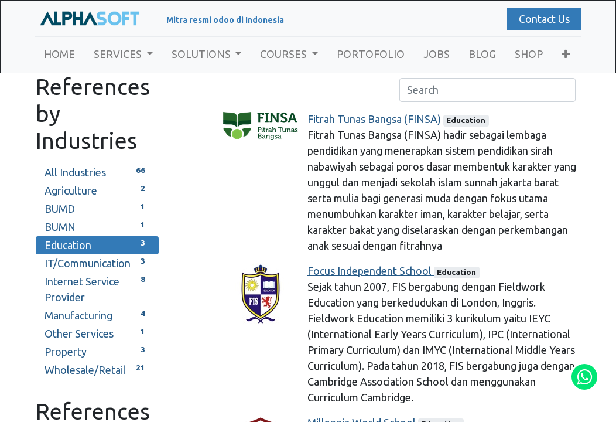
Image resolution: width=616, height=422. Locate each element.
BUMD (97, 208)
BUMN (97, 226)
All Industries (97, 171)
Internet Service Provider (97, 288)
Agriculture (97, 189)
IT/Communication (97, 262)
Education (97, 244)
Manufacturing (97, 314)
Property (97, 351)
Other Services (97, 332)
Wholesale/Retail (97, 369)
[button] (566, 54)
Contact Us (543, 19)
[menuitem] (60, 54)
